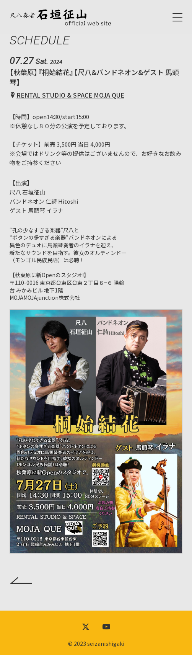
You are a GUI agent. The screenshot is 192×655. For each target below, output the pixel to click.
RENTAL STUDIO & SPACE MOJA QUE (70, 95)
